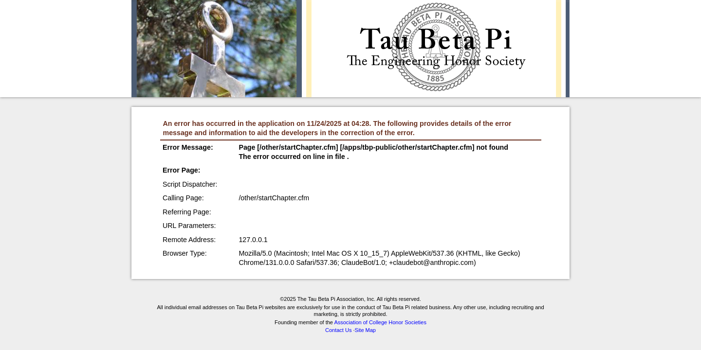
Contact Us (338, 330)
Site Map (365, 330)
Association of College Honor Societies (380, 322)
